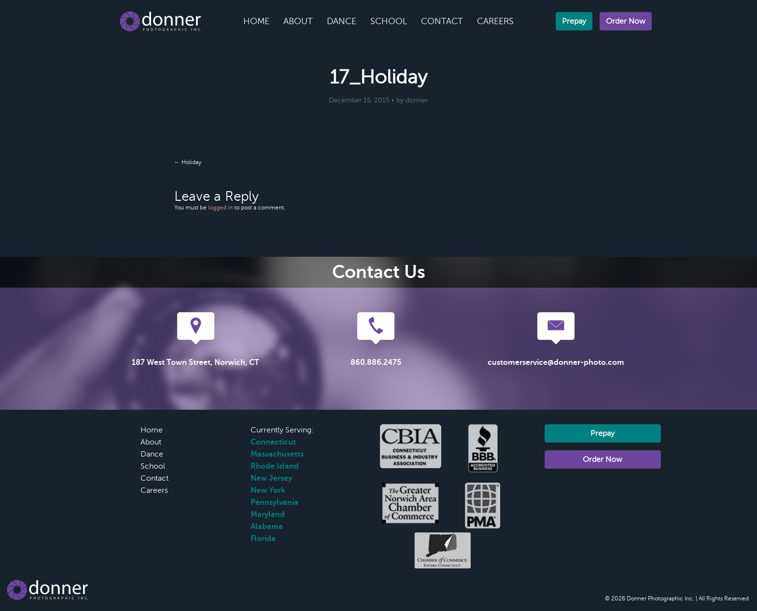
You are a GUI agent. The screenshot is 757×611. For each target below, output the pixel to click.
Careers (495, 21)
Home (256, 21)
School (388, 21)
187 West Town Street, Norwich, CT (195, 362)
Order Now (625, 21)
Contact (442, 21)
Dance (341, 21)
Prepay (574, 21)
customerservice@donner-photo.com (556, 362)
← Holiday (187, 162)
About (298, 21)
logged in (220, 207)
